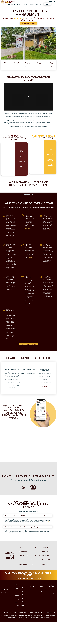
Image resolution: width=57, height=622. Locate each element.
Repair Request (33, 592)
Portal (31, 588)
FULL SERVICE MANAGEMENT (22, 152)
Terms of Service (29, 613)
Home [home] (8, 4)
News (41, 4)
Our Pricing (51, 592)
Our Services (51, 590)
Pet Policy (41, 594)
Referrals (31, 4)
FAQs (41, 592)
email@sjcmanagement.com (6, 595)
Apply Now (42, 590)
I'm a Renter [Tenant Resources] (25, 4)
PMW (43, 612)
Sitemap (47, 612)
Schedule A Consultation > (28, 578)
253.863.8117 (52, 2)
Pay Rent (31, 590)
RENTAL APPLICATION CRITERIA (50, 155)
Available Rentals (43, 588)
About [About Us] (37, 4)
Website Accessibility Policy (34, 618)
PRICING (22, 167)
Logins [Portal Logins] (46, 4)
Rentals (19, 4)
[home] (8, 1)
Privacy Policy (53, 612)
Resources (32, 594)
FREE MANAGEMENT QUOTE (28, 23)
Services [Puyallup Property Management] (13, 4)
